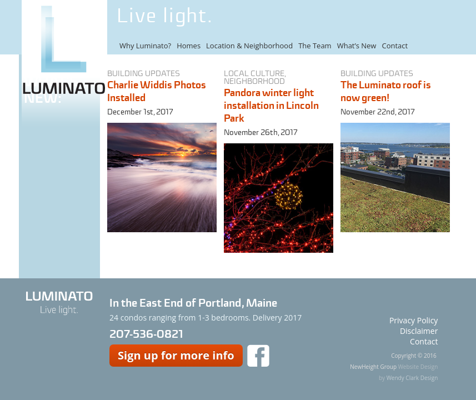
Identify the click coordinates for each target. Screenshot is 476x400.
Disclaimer (419, 331)
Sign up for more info (176, 355)
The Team (315, 46)
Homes (189, 46)
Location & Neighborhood (249, 46)
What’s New (357, 46)
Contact (395, 46)
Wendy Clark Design (412, 378)
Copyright (403, 355)
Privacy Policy (413, 320)
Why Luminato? (145, 46)
